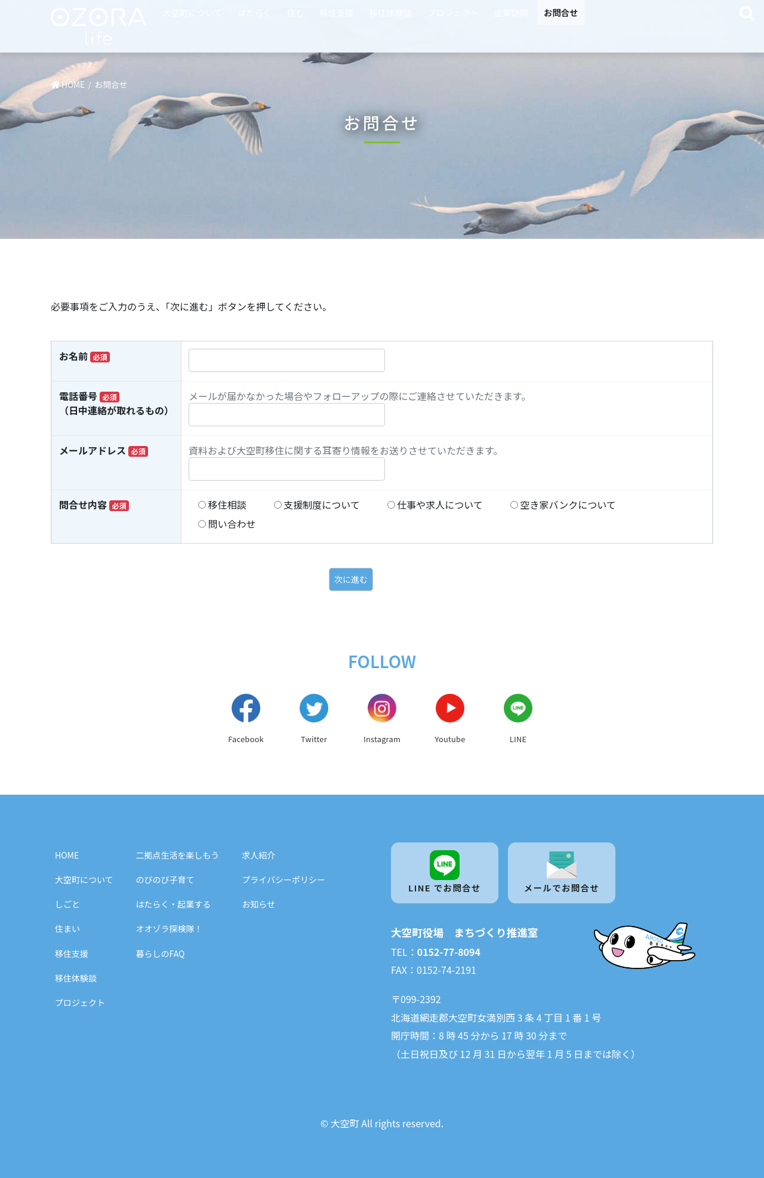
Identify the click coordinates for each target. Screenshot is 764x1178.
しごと (67, 904)
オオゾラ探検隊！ (169, 928)
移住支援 (336, 12)
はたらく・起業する (173, 904)
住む (295, 12)
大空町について (192, 12)
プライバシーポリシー (283, 879)
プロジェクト (453, 12)
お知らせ (258, 904)
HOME (67, 855)
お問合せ (561, 12)
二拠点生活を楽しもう (178, 855)
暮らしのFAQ (160, 953)
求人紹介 (258, 855)
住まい (67, 928)
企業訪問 (511, 12)
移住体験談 (390, 12)
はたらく (255, 12)
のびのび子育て (165, 879)
